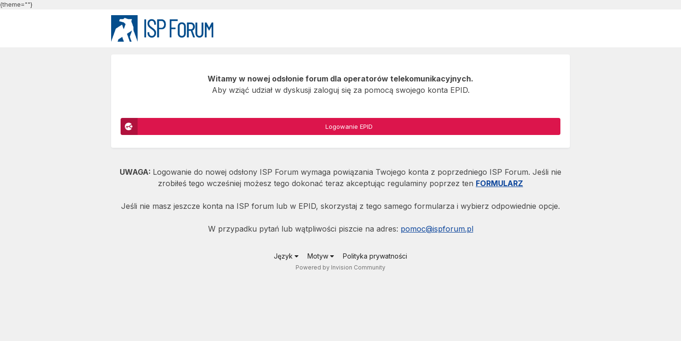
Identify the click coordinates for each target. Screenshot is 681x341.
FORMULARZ (499, 183)
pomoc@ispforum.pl (437, 228)
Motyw (320, 256)
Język (286, 256)
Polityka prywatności (375, 256)
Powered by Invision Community (340, 267)
